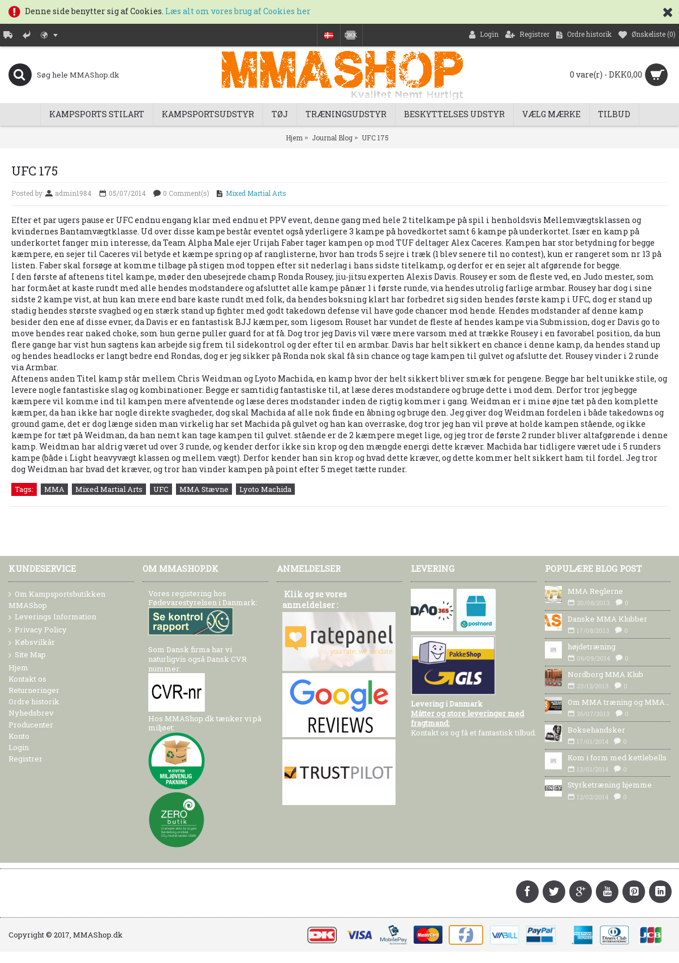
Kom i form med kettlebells (617, 757)
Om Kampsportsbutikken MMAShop (56, 599)
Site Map (27, 655)
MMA (54, 489)
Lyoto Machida (265, 489)
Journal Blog (332, 137)
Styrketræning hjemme (610, 785)
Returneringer (33, 690)
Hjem (294, 137)
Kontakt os (27, 679)
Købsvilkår (31, 642)
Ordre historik (33, 701)
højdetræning (592, 646)
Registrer (25, 759)
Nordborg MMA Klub (605, 674)
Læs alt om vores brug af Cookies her (238, 11)
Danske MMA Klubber (607, 619)
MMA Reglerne (595, 591)
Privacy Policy (37, 630)
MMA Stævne (204, 489)
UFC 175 (375, 137)
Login (18, 747)
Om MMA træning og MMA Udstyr (619, 702)
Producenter (30, 725)
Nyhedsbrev (31, 713)
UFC (161, 489)
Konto (18, 736)
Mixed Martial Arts (256, 193)
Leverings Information (52, 617)
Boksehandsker (596, 730)
